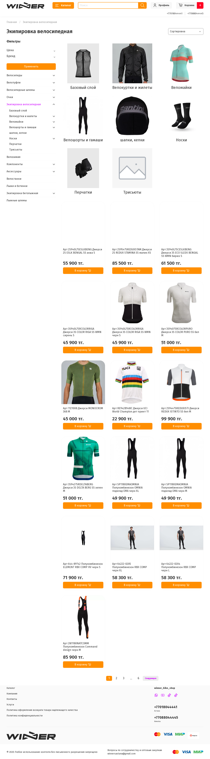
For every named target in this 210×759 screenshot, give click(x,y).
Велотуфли (14, 82)
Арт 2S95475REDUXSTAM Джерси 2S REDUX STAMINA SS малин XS (132, 251)
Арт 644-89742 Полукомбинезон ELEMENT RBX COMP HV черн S (83, 565)
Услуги (10, 704)
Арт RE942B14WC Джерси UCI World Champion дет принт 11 (130, 410)
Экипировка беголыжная (22, 193)
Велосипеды (14, 75)
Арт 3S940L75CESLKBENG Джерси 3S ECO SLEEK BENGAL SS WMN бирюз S (179, 253)
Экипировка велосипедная (24, 104)
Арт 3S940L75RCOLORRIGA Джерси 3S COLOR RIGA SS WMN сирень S (82, 332)
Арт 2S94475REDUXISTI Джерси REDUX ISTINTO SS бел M (180, 410)
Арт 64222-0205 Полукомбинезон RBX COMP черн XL (129, 567)
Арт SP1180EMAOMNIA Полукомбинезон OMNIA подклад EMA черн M (176, 487)
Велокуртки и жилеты (23, 116)
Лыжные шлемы (17, 200)
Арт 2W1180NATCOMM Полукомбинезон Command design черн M (80, 646)
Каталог (63, 5)
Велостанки (14, 178)
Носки (13, 138)
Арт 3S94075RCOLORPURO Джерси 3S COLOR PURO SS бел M (180, 332)
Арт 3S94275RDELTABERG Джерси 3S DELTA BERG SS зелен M (83, 487)
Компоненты (15, 164)
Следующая (150, 678)
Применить (31, 66)
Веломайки (16, 121)
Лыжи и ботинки (17, 186)
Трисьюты (15, 149)
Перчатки (15, 144)
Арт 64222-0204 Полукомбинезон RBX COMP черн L (178, 567)
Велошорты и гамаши (22, 127)
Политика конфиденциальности (24, 715)
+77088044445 (195, 13)
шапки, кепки (18, 132)
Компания (12, 693)
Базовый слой (18, 110)
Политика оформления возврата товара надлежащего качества (42, 710)
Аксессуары (14, 171)
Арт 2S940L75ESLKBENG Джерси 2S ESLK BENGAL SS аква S (82, 251)
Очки (10, 97)
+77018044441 (174, 13)
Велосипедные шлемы (21, 89)
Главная (12, 22)
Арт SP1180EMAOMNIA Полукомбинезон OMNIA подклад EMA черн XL (127, 487)
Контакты (12, 699)
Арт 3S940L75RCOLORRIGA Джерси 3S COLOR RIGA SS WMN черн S (131, 332)
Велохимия (14, 157)
